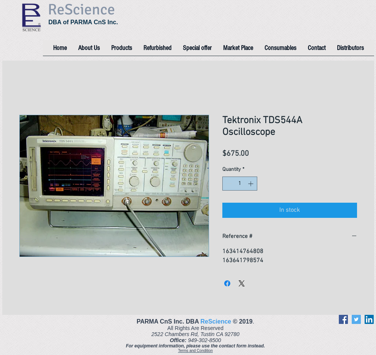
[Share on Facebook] (227, 283)
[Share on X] (241, 283)
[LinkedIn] (369, 319)
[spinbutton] (240, 183)
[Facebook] (343, 319)
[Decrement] (228, 183)
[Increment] (251, 183)
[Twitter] (356, 319)
